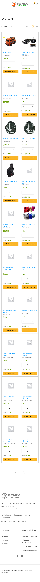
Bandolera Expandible (29, 138)
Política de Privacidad (29, 546)
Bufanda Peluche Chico (29, 310)
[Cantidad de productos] (9, 63)
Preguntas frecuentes (29, 550)
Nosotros (4, 536)
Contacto (4, 540)
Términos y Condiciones (30, 536)
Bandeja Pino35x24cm (29, 95)
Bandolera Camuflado (10, 138)
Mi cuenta (4, 544)
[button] (10, 71)
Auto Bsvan (7, 52)
